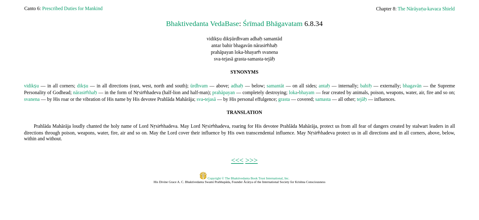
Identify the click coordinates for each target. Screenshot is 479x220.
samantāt (275, 85)
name (120, 99)
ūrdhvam (199, 85)
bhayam (307, 92)
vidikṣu (31, 85)
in (49, 85)
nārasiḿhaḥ (85, 92)
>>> (251, 160)
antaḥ (324, 85)
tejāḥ (362, 99)
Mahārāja (185, 99)
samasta (323, 99)
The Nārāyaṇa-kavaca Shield (426, 8)
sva (200, 99)
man (203, 92)
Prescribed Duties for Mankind (72, 8)
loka (293, 92)
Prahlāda (165, 99)
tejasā (210, 99)
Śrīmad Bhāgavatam (272, 24)
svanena (32, 99)
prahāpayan (223, 92)
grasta (284, 99)
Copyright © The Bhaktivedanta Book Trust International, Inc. (244, 178)
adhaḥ (237, 85)
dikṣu (82, 85)
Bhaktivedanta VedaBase (202, 24)
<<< (237, 160)
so (445, 92)
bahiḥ (366, 85)
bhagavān (412, 85)
